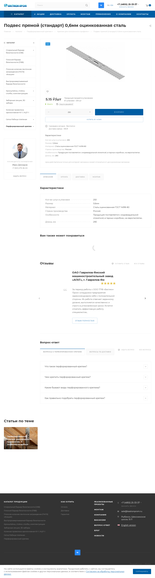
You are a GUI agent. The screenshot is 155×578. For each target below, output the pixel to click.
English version (128, 525)
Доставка (80, 177)
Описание (48, 177)
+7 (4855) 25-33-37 (127, 4)
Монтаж (96, 177)
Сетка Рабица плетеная (14, 535)
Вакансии (100, 520)
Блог (97, 530)
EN (112, 5)
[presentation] (39, 298)
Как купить (67, 502)
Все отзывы (139, 264)
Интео (148, 564)
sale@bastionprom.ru (131, 511)
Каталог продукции (15, 502)
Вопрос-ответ (102, 525)
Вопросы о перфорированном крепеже (62, 352)
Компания (100, 515)
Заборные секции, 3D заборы (17, 528)
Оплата (64, 177)
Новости (99, 536)
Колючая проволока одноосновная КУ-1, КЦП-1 (24, 531)
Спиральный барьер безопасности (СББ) (22, 507)
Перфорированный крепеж (16, 539)
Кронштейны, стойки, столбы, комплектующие (24, 524)
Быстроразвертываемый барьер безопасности (24, 520)
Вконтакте (101, 5)
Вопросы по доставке (100, 352)
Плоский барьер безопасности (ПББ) (20, 511)
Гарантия (65, 514)
